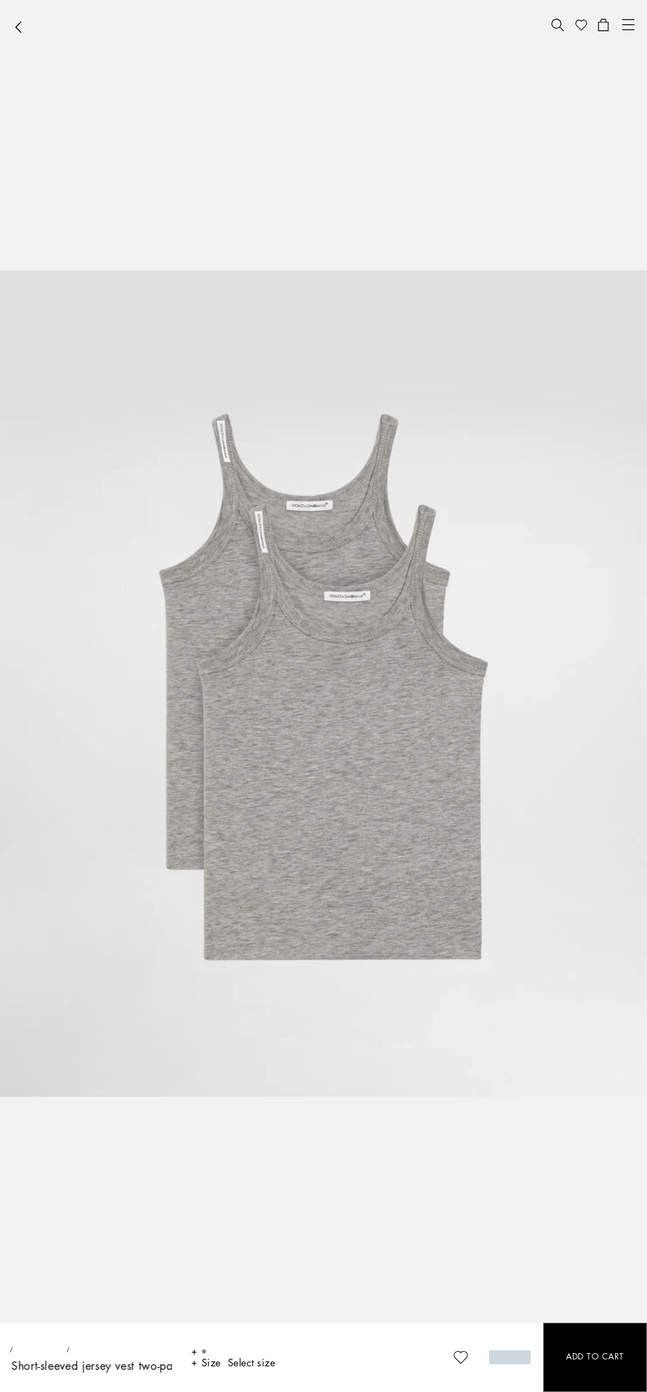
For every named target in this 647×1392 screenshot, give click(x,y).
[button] (557, 25)
